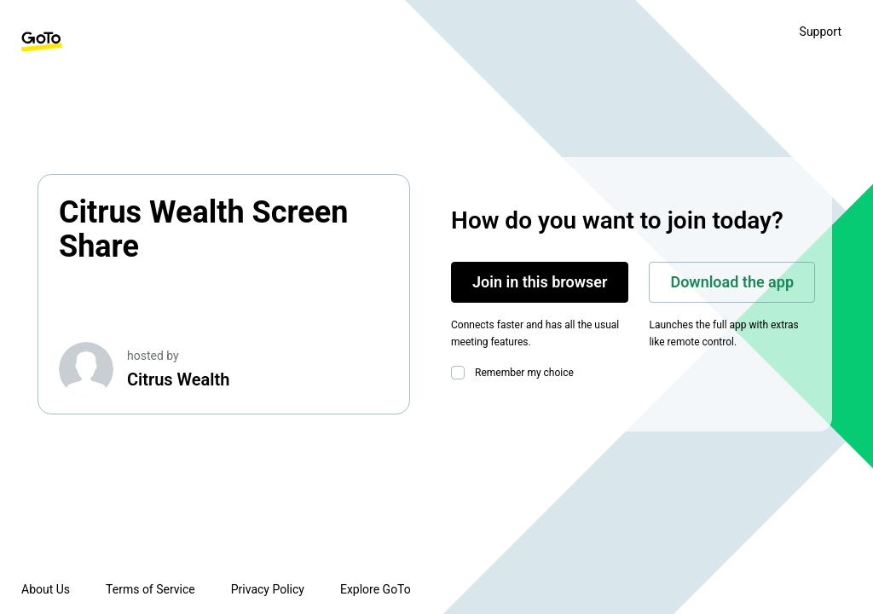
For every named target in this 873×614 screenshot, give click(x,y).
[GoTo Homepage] (41, 41)
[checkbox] (461, 372)
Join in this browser (539, 282)
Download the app (732, 282)
